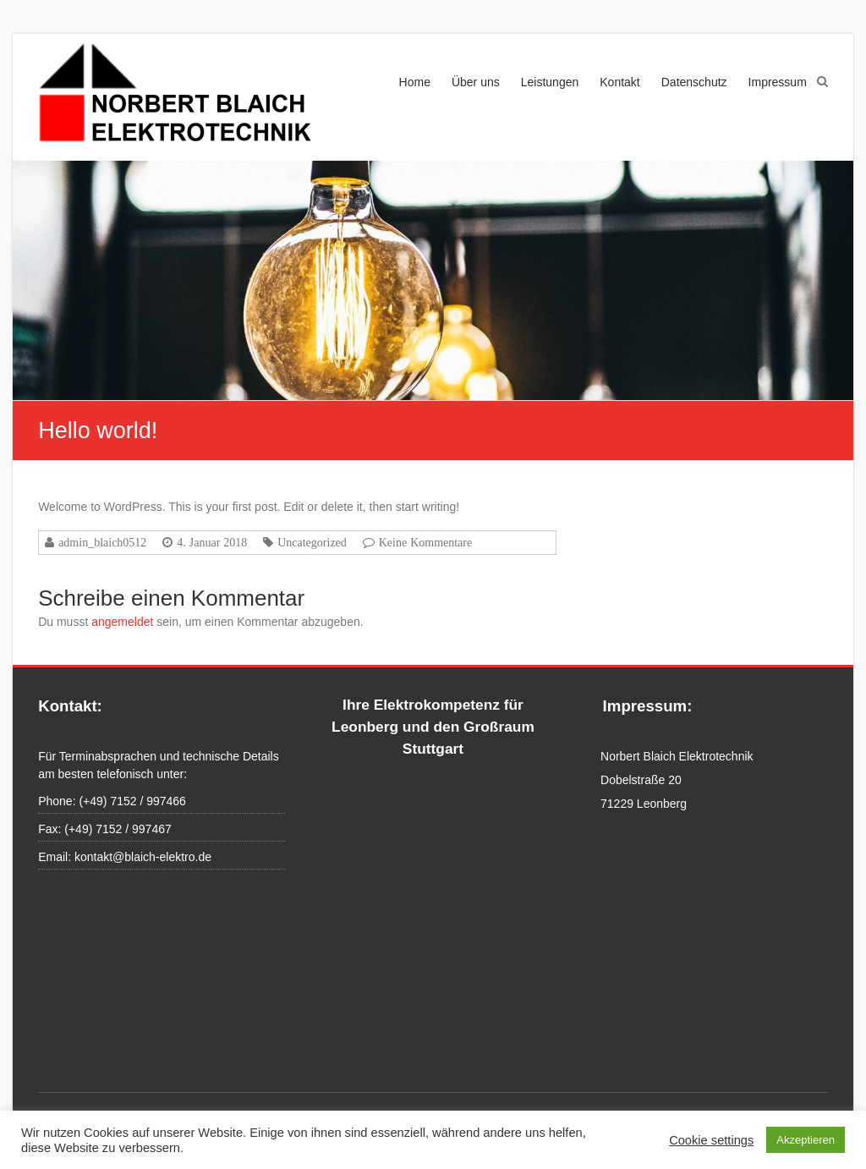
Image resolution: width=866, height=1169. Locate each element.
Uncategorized (312, 542)
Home (414, 82)
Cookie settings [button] (711, 1140)
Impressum (777, 82)
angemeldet (122, 621)
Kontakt (619, 82)
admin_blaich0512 (102, 542)
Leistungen (550, 82)
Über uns (476, 82)
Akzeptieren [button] (805, 1139)
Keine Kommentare (426, 542)
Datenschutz (694, 82)
